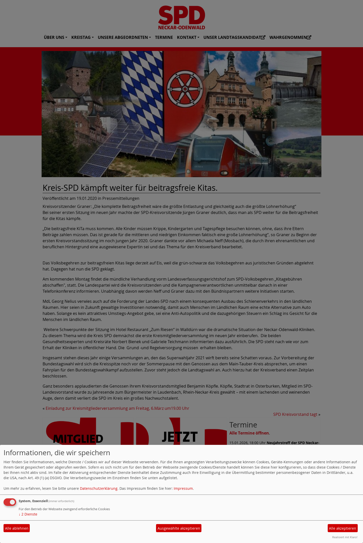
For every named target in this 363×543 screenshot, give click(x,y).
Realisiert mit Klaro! (344, 537)
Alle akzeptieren (342, 528)
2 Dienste (28, 514)
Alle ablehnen (16, 528)
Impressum (183, 488)
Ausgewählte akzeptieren (179, 528)
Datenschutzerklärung (98, 488)
